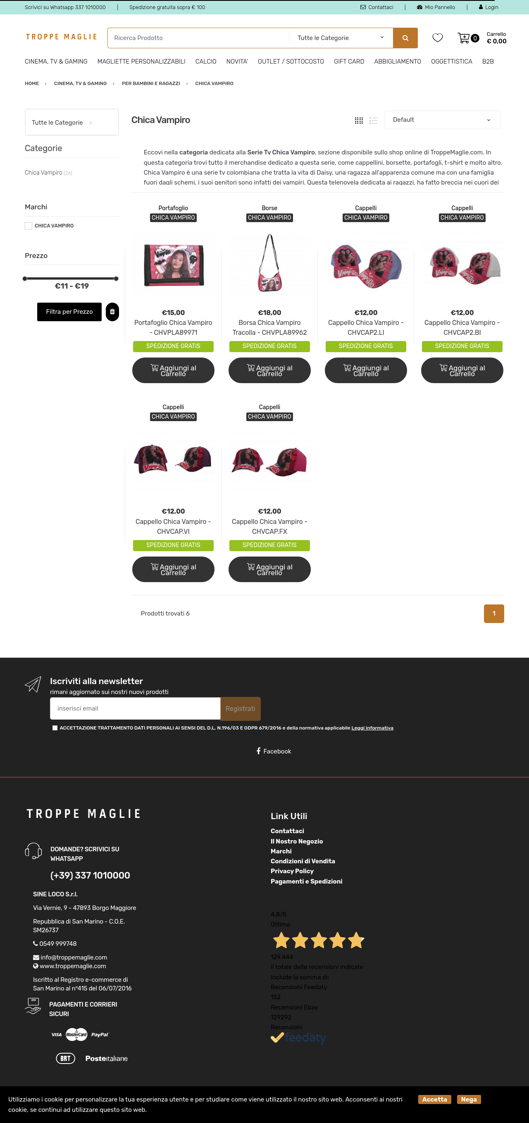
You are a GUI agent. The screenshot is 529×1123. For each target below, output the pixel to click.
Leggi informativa (372, 728)
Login (488, 7)
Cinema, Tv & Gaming (56, 61)
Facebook (273, 751)
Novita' (237, 61)
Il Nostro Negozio (297, 841)
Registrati (240, 709)
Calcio (206, 61)
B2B (488, 61)
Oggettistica (451, 61)
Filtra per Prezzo (69, 311)
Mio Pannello (436, 7)
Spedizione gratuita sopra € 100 (167, 7)
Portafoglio (173, 208)
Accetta (434, 1099)
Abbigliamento (398, 61)
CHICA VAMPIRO (54, 226)
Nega (469, 1099)
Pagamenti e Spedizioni (307, 881)
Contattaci (376, 7)
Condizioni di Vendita (303, 861)
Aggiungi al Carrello (173, 371)
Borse (270, 208)
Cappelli (366, 208)
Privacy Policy (292, 871)
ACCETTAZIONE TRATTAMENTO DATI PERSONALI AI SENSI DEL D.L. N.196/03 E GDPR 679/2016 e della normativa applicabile (226, 728)
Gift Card (349, 61)
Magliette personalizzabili (142, 61)
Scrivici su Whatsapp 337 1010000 (65, 7)
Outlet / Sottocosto (291, 61)
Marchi (281, 851)
